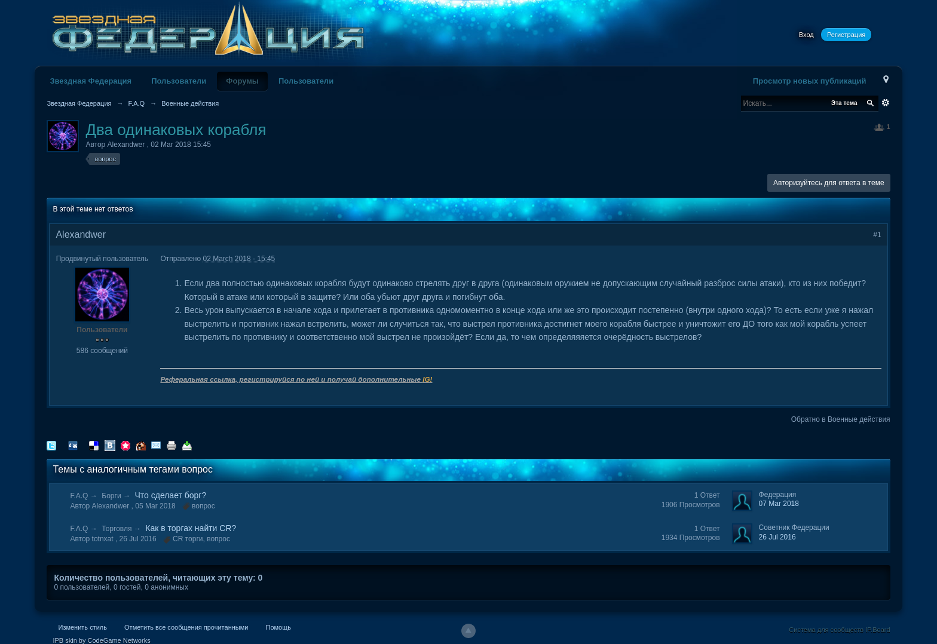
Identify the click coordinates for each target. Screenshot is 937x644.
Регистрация (846, 34)
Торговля (116, 529)
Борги (111, 496)
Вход (806, 34)
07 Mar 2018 (779, 503)
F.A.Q (79, 496)
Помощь (278, 627)
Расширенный (885, 103)
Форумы (242, 80)
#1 (877, 235)
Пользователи (178, 80)
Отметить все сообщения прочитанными (186, 627)
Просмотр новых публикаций (809, 80)
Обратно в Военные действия (840, 419)
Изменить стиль (82, 627)
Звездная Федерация (90, 80)
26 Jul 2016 (777, 537)
